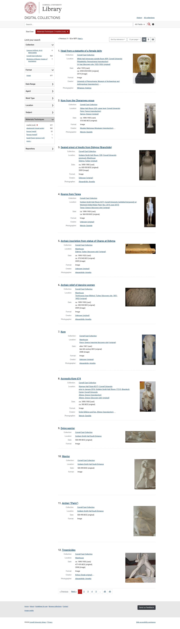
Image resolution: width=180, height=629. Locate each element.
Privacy (49, 622)
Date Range (30, 84)
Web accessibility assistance (145, 622)
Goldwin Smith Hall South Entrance (88, 436)
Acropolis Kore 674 (71, 378)
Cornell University (30, 8)
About (32, 606)
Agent (28, 91)
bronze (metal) (31, 131)
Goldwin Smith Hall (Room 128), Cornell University (97, 155)
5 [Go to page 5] (96, 591)
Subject (29, 112)
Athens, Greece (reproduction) (90, 395)
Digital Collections (42, 17)
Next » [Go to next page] (74, 591)
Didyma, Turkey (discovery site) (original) (90, 252)
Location (29, 105)
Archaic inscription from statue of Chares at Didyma (88, 241)
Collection (30, 45)
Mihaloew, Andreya (84, 88)
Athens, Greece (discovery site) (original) (94, 398)
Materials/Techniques (35, 119)
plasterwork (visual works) (35, 128)
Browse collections (55, 606)
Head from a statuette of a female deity (81, 50)
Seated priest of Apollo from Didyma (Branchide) (86, 147)
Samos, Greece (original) (89, 114)
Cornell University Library (38, 622)
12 (133, 39)
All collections (149, 18)
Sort (117, 39)
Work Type (30, 98)
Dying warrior (68, 428)
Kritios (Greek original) (83, 575)
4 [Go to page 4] (92, 591)
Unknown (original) (86, 178)
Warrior (66, 456)
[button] (53, 32)
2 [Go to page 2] (84, 591)
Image (29, 75)
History (139, 18)
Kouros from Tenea (71, 194)
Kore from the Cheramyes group (77, 100)
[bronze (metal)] (32, 135)
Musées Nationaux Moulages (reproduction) (96, 128)
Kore (63, 331)
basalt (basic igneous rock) (36, 138)
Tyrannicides (68, 550)
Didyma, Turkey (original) (88, 161)
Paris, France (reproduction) (90, 111)
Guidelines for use (41, 606)
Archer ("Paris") (70, 503)
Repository (30, 149)
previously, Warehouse (87, 158)
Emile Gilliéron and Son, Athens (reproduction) (96, 412)
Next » (80, 39)
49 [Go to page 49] (110, 591)
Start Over (30, 32)
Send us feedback (146, 607)
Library (51, 8)
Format (29, 70)
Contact (65, 606)
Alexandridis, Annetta (87, 182)
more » (29, 141)
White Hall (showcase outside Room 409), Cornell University (99, 59)
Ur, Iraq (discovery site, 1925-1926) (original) (93, 64)
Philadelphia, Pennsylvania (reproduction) (92, 62)
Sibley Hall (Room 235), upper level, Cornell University (100, 108)
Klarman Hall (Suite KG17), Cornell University (95, 387)
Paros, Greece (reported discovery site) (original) (97, 343)
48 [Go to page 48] (105, 591)
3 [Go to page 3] (88, 591)
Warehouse (79, 249)
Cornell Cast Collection (34, 56)
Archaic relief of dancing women (78, 285)
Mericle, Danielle (86, 132)
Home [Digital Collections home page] (27, 606)
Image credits (29, 610)
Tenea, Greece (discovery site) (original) (95, 208)
